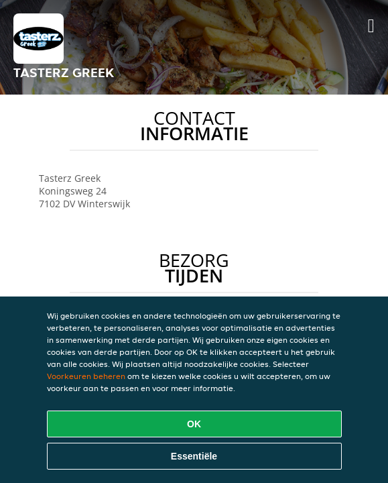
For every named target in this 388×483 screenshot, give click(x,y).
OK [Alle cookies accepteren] (194, 424)
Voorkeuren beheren (86, 376)
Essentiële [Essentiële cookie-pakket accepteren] (194, 456)
